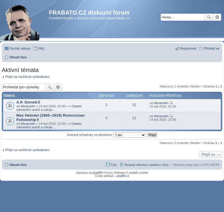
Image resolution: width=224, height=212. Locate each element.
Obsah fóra (18, 165)
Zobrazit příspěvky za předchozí (106, 134)
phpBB (97, 172)
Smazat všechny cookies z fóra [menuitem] (146, 165)
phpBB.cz (123, 176)
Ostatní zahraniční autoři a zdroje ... (49, 107)
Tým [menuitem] (114, 165)
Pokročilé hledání (217, 17)
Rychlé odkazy (20, 48)
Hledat (208, 17)
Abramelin (28, 106)
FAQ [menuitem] (41, 48)
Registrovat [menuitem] (188, 48)
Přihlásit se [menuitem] (211, 48)
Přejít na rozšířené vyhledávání (27, 76)
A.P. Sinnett (26, 102)
